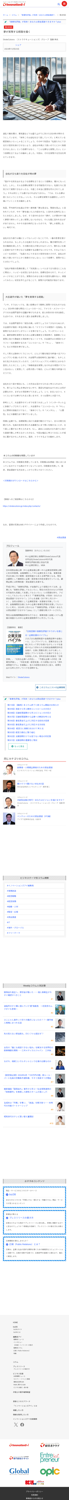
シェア (18, 45)
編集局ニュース (19, 1339)
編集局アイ (17, 1337)
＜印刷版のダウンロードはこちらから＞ (20, 481)
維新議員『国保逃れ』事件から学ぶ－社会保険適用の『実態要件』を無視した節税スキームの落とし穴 (27, 1090)
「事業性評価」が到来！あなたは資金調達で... (38, 15)
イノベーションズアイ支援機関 (25, 1419)
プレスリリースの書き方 (21, 1217)
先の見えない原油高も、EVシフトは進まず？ (24, 1034)
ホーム (5, 15)
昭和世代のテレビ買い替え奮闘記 (18, 1116)
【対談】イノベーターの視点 (23, 1345)
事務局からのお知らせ (34, 1498)
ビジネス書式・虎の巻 (21, 1387)
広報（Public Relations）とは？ (24, 1244)
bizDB (12, 1194)
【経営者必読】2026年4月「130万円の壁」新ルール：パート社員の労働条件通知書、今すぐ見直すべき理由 (28, 1076)
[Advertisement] (34, 845)
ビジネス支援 (18, 1374)
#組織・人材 (12, 907)
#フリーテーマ (13, 933)
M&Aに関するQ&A (19, 1385)
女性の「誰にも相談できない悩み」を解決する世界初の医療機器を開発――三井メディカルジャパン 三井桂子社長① (28, 1049)
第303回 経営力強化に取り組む (21, 732)
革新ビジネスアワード (21, 1401)
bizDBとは (17, 1332)
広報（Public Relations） (22, 1351)
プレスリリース (19, 1366)
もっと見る (19, 746)
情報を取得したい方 (21, 1415)
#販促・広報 (12, 912)
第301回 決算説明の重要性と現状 (22, 740)
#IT (8, 922)
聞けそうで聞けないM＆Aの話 (30, 784)
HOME (15, 1322)
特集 (15, 1353)
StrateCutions (24, 677)
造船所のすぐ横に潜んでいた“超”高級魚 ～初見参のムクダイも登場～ (28, 1007)
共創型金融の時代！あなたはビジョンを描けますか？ (40, 800)
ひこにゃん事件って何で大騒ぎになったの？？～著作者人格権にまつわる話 (28, 1021)
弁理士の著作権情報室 (21, 1392)
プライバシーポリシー (34, 1492)
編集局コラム (18, 1348)
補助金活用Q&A (19, 1382)
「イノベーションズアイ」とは (25, 1406)
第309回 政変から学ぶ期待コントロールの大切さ (29, 709)
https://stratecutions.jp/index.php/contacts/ (22, 506)
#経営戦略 (11, 896)
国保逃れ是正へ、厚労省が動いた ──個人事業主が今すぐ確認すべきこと (28, 993)
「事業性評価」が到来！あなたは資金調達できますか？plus (34, 22)
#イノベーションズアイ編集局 (20, 885)
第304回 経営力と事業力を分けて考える (25, 728)
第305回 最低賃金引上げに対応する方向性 (26, 724)
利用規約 (34, 1495)
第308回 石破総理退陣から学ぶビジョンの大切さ (29, 713)
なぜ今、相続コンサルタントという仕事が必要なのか (27, 1061)
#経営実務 (11, 901)
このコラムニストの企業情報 (52, 687)
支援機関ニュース (19, 1376)
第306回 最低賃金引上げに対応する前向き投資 (28, 721)
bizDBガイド (18, 1329)
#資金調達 (61, 537)
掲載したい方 (18, 1410)
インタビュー (18, 1342)
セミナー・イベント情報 (22, 1379)
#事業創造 (11, 891)
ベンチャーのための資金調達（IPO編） (34, 816)
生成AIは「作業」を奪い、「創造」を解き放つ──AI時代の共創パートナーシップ (28, 1104)
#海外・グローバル (15, 928)
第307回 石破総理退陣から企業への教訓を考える (29, 717)
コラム (14, 15)
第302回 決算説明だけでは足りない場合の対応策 (29, 736)
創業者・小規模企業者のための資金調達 (35, 767)
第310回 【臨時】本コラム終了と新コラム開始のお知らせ (33, 705)
